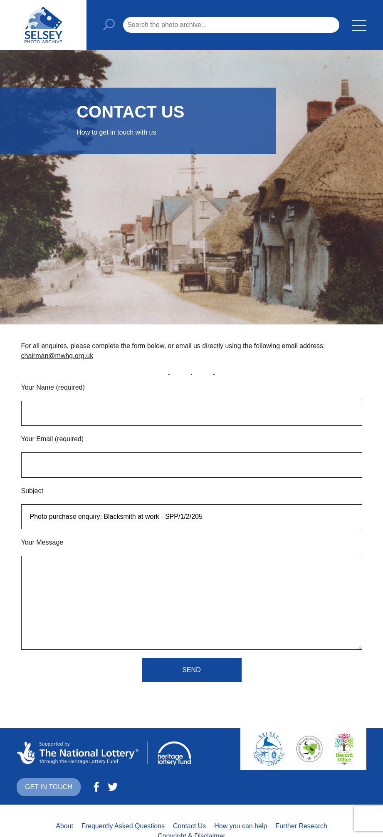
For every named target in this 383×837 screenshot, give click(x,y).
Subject (32, 490)
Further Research (301, 826)
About (64, 826)
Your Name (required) (53, 387)
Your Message (42, 542)
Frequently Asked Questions (123, 826)
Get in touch (48, 786)
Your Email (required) (52, 438)
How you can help (240, 826)
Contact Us (189, 826)
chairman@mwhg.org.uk (57, 355)
